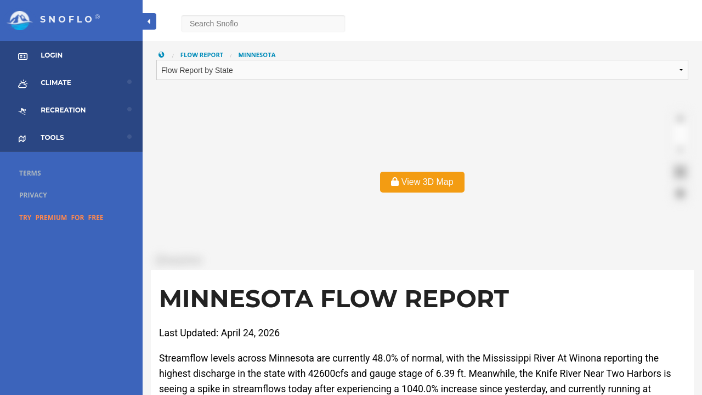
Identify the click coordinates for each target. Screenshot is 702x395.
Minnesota (256, 54)
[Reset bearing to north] (680, 151)
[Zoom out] (680, 135)
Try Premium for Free (61, 217)
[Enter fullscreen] (680, 172)
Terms (30, 173)
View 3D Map (422, 182)
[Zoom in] (680, 119)
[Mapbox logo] (178, 260)
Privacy (33, 195)
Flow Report (202, 54)
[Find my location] (680, 193)
